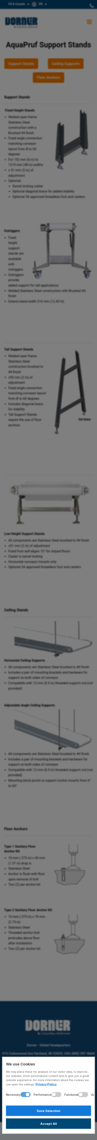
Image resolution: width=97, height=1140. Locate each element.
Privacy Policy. (46, 1084)
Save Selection (48, 1111)
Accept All (48, 1124)
